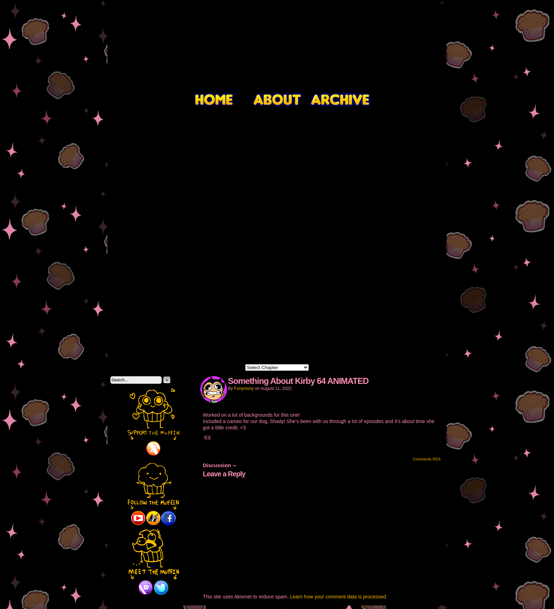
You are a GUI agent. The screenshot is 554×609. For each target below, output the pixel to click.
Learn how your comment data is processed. (338, 596)
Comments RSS (427, 459)
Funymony (244, 388)
